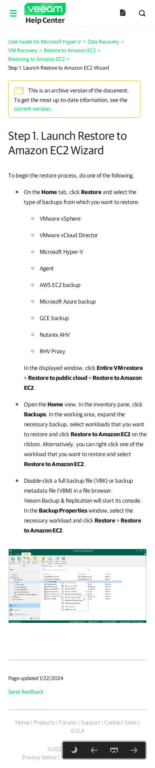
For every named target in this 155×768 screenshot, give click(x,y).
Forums (68, 722)
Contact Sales (121, 722)
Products (44, 722)
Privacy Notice (39, 757)
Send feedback (26, 691)
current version (32, 108)
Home (22, 722)
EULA (77, 730)
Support (90, 722)
